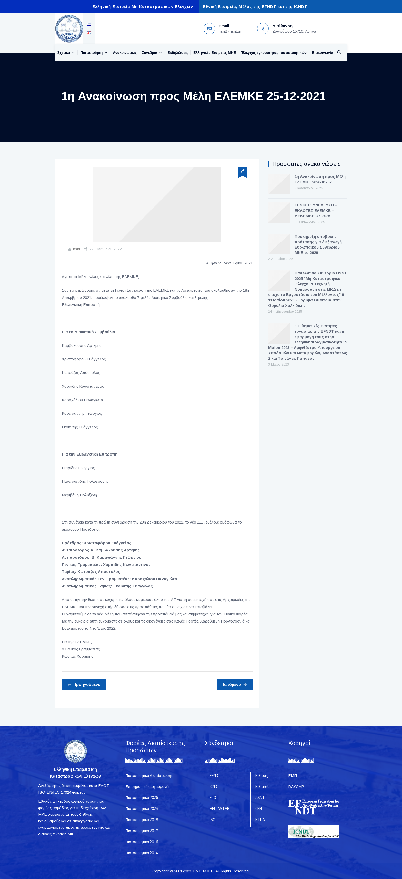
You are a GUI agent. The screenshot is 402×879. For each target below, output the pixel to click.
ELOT (214, 798)
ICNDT (215, 786)
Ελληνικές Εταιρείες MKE (214, 53)
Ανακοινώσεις (125, 53)
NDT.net (262, 786)
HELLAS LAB (219, 809)
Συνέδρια (152, 53)
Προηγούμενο (83, 684)
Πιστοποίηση (94, 53)
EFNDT (215, 775)
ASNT (260, 798)
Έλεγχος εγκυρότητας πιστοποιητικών (274, 53)
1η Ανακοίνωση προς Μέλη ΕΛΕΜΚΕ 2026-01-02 (320, 179)
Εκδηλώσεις (177, 53)
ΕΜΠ (292, 775)
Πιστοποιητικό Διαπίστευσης (149, 775)
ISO (212, 820)
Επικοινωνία (322, 53)
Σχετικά (66, 53)
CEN (258, 809)
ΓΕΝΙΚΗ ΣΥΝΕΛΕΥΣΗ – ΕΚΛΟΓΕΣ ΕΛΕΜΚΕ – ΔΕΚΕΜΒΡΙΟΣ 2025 (316, 210)
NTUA (260, 820)
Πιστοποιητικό (141, 798)
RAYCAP (296, 786)
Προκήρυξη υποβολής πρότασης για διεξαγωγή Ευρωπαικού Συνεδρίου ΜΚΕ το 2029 (318, 244)
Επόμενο (235, 684)
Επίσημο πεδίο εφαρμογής (147, 786)
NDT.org (261, 775)
